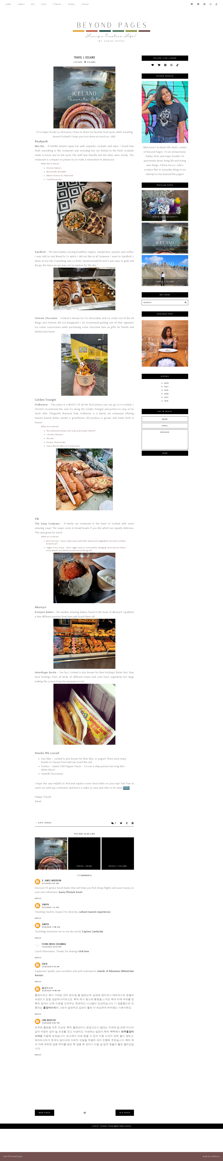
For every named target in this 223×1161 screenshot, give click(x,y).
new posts (44, 1113)
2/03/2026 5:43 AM (51, 967)
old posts (124, 1113)
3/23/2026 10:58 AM (51, 991)
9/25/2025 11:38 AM (51, 927)
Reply (38, 898)
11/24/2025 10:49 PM (51, 947)
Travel (85, 4)
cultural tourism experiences (95, 912)
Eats (44, 4)
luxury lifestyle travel (70, 892)
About (21, 4)
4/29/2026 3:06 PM (51, 1023)
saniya (45, 904)
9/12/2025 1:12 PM (50, 907)
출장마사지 (47, 987)
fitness (57, 4)
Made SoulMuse (211, 1156)
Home (8, 4)
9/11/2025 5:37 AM (50, 883)
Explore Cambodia (92, 931)
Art (33, 4)
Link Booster (49, 1020)
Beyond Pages (16, 1156)
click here (83, 951)
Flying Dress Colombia (54, 944)
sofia (45, 963)
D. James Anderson (51, 880)
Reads (71, 4)
